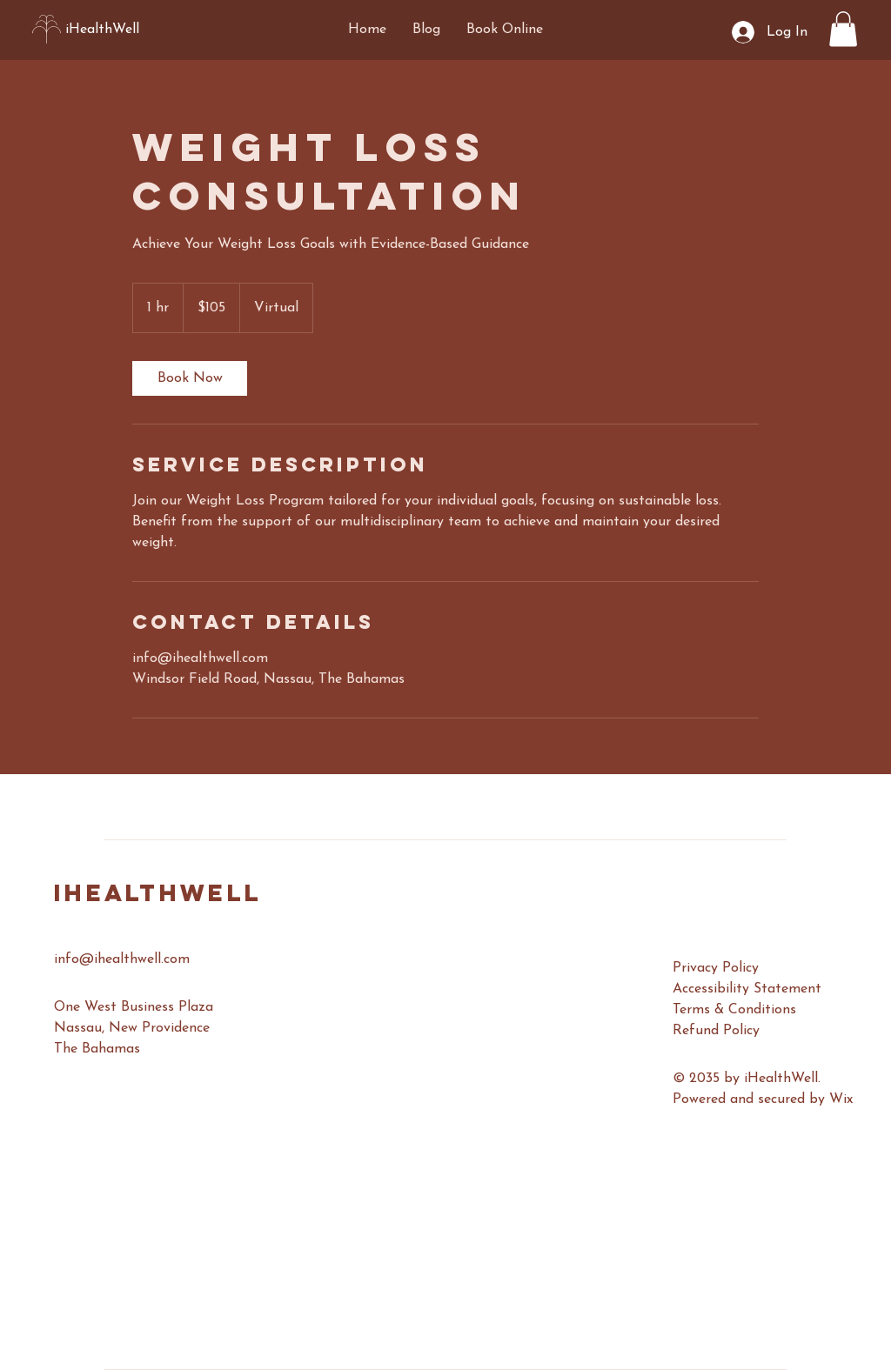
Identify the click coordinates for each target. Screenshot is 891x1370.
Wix (843, 1099)
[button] (843, 29)
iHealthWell (102, 30)
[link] (189, 378)
